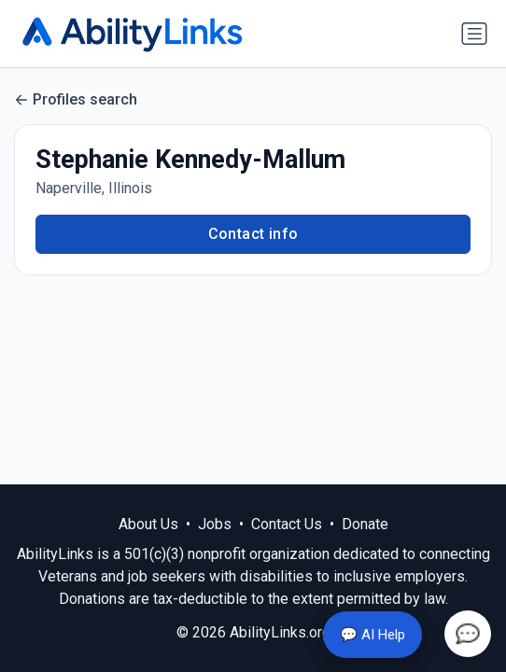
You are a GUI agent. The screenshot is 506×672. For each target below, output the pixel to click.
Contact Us (286, 524)
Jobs (215, 524)
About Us (148, 524)
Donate (365, 524)
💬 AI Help (372, 634)
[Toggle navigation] (474, 33)
